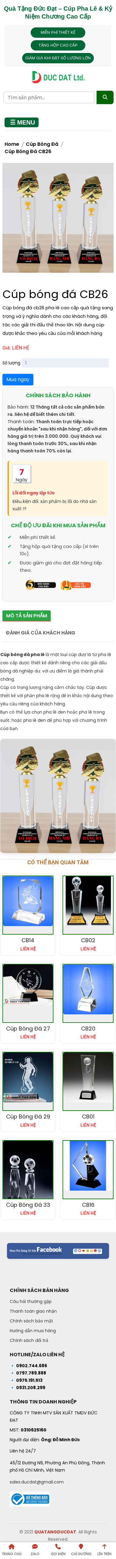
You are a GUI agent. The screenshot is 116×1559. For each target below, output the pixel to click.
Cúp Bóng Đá (42, 144)
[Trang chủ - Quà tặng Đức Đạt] (58, 77)
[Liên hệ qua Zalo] (34, 1550)
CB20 (88, 1028)
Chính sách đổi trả (29, 1340)
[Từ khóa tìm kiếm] (48, 97)
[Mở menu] (22, 122)
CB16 (88, 1205)
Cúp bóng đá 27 (28, 1028)
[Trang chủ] (11, 1550)
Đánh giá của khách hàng (40, 632)
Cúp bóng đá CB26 (28, 151)
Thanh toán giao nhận (33, 1311)
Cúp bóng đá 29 (28, 1116)
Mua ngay (17, 379)
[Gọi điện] (58, 1550)
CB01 (88, 1116)
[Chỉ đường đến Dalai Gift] (81, 1550)
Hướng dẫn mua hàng (33, 1331)
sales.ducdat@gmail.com (37, 1482)
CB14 (28, 940)
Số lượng (11, 363)
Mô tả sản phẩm (26, 615)
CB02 (88, 940)
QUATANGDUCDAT (55, 1532)
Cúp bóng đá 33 (28, 1205)
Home (12, 144)
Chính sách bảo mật (31, 1321)
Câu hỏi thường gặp (31, 1301)
